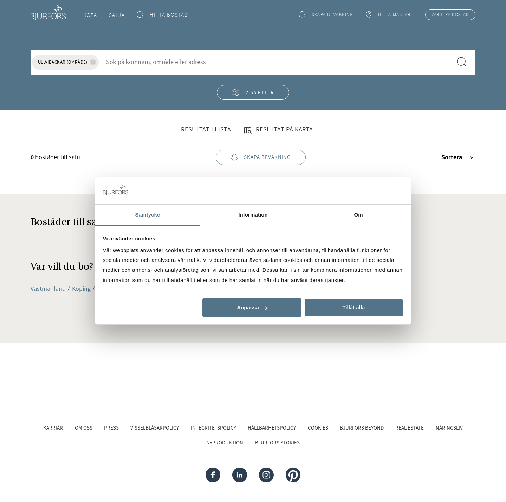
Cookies (318, 427)
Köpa (90, 15)
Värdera (450, 15)
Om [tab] (358, 215)
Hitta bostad (162, 15)
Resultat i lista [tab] (206, 129)
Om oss (83, 427)
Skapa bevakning (325, 15)
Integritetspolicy (213, 427)
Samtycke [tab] (147, 215)
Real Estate (409, 427)
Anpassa (252, 307)
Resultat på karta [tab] (278, 130)
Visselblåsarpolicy (154, 427)
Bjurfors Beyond (362, 427)
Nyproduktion (224, 442)
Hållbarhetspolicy (272, 427)
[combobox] (275, 62)
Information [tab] (253, 215)
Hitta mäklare (389, 15)
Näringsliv (449, 427)
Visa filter (253, 92)
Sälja (117, 15)
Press (111, 427)
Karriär (53, 427)
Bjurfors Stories (277, 442)
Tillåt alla (353, 307)
